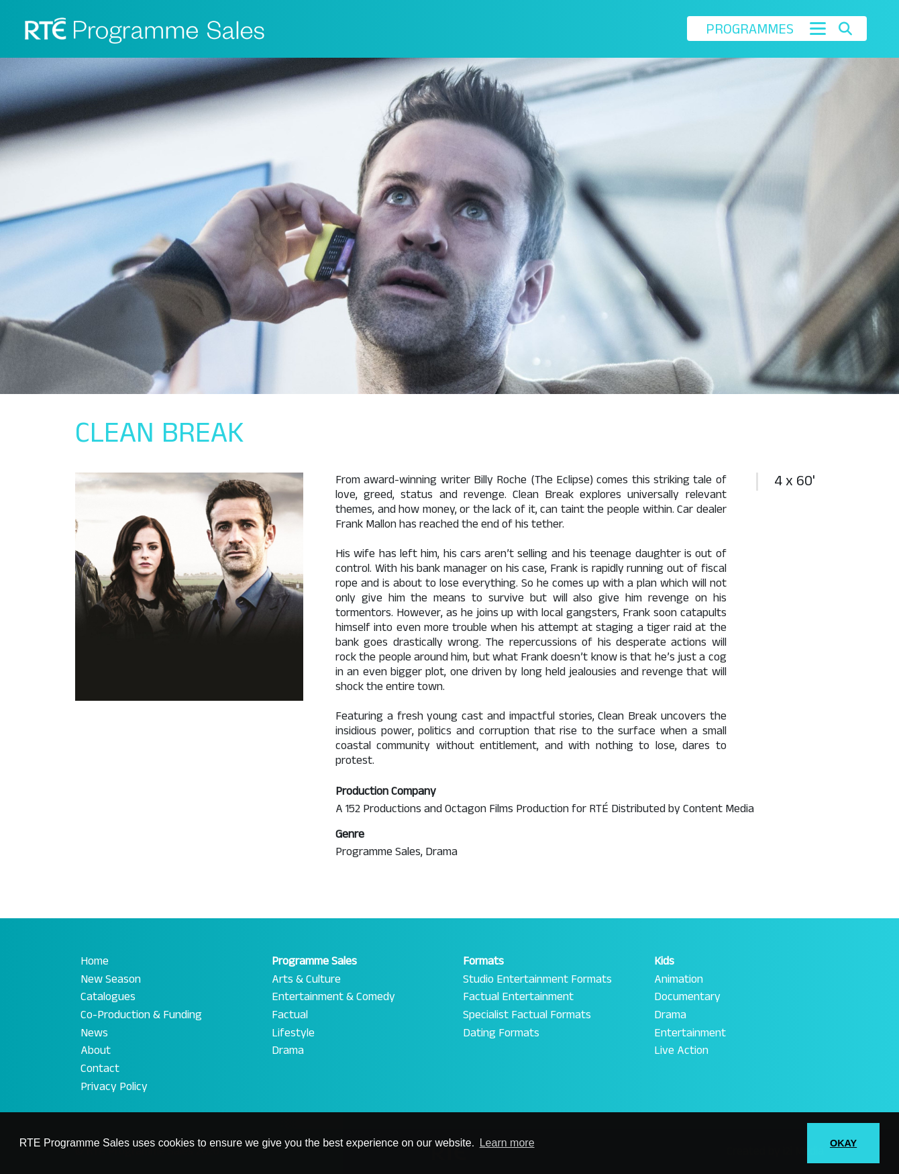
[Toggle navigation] (817, 28)
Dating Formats (501, 1033)
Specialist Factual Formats (527, 1015)
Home (95, 961)
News (94, 1033)
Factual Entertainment (518, 996)
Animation (678, 979)
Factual (290, 1015)
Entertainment (690, 1033)
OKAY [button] (843, 1143)
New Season (111, 979)
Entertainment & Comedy (333, 996)
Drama (288, 1050)
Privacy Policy (114, 1086)
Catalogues (108, 996)
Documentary (687, 996)
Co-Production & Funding (141, 1015)
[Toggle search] (845, 28)
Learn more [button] (507, 1142)
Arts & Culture (306, 979)
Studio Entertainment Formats (537, 979)
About (96, 1050)
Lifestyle (293, 1033)
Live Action (681, 1050)
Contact (100, 1068)
